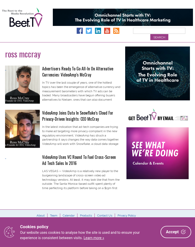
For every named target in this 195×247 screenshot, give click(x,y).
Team (53, 215)
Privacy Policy (127, 215)
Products (86, 215)
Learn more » (94, 238)
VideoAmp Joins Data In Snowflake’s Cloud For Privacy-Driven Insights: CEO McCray (77, 116)
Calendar (69, 215)
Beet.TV (22, 23)
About (41, 215)
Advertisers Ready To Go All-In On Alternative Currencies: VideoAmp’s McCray (77, 72)
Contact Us (104, 215)
